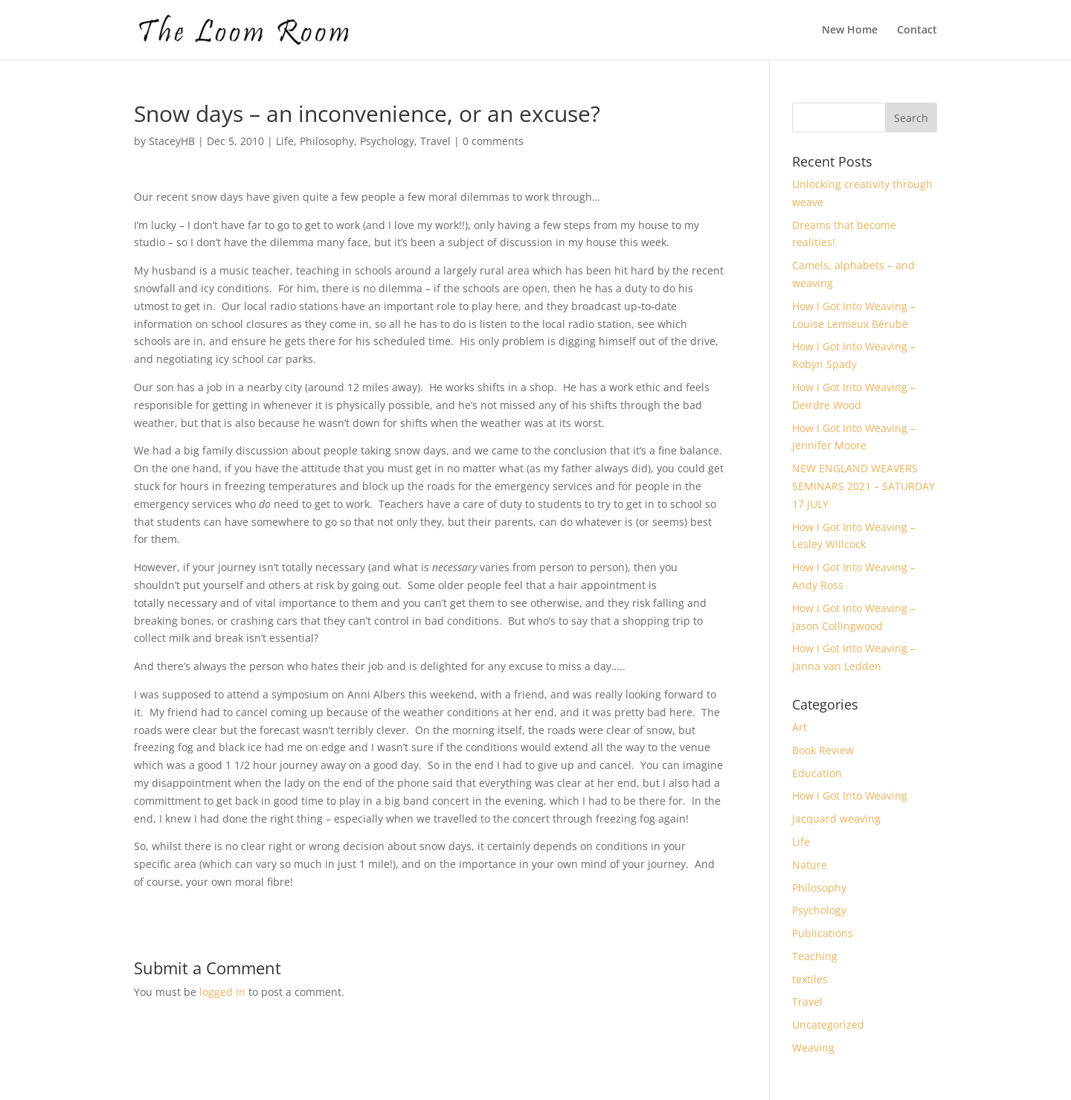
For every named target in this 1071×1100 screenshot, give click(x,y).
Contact (917, 30)
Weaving (813, 1048)
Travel (435, 141)
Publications (822, 933)
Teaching (814, 956)
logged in (222, 992)
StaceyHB (172, 141)
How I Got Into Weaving (849, 795)
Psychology (387, 141)
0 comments (493, 141)
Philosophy (327, 141)
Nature (809, 865)
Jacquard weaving (836, 818)
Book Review (823, 750)
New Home (850, 30)
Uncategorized (828, 1024)
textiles (810, 979)
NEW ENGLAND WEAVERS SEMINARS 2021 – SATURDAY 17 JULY (863, 486)
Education (817, 773)
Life (285, 141)
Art (799, 727)
